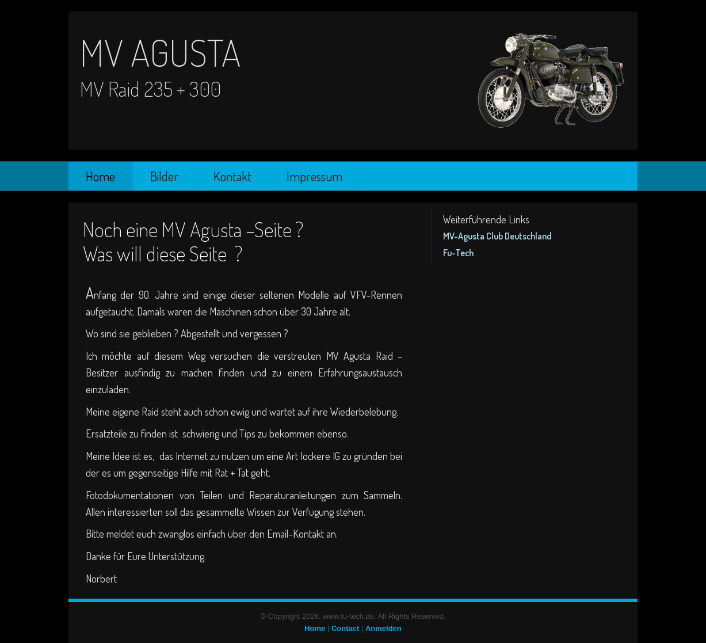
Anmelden (383, 628)
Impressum (314, 176)
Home (100, 176)
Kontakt (232, 176)
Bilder (164, 176)
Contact (345, 628)
